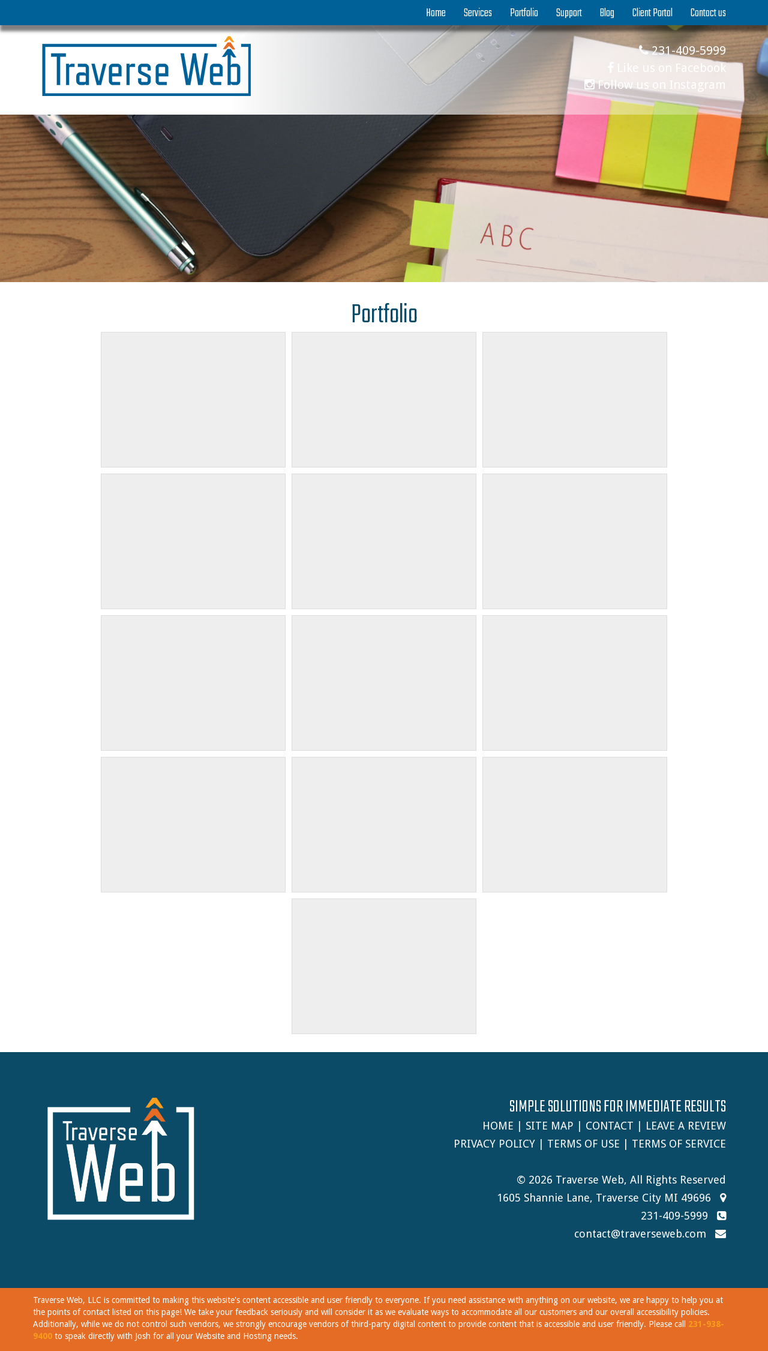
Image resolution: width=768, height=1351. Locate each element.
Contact (610, 1125)
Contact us (708, 13)
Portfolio (524, 13)
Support (569, 13)
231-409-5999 (682, 50)
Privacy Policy (494, 1143)
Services (478, 13)
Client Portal (652, 13)
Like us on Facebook (666, 68)
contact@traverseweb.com (640, 1233)
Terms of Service (679, 1143)
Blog (607, 13)
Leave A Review (686, 1125)
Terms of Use (583, 1143)
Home (436, 13)
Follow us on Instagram (655, 84)
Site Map (550, 1125)
